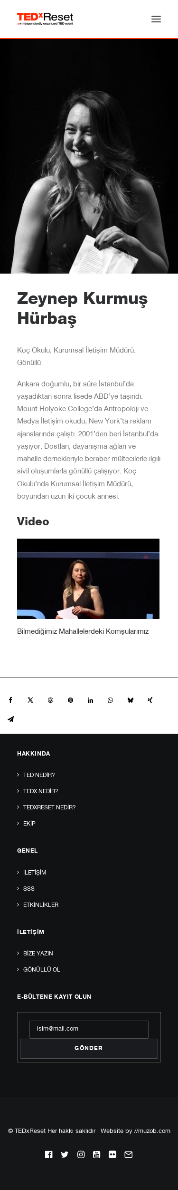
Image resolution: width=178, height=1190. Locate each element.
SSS (29, 889)
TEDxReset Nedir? (49, 808)
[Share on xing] (150, 700)
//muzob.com (152, 1132)
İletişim (34, 873)
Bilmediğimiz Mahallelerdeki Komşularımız (83, 632)
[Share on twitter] (30, 700)
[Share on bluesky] (130, 700)
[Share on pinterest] (70, 700)
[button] (156, 19)
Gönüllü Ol (41, 970)
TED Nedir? (39, 775)
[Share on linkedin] (90, 700)
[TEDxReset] (45, 19)
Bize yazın (38, 954)
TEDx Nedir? (40, 792)
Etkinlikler (40, 905)
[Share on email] (10, 719)
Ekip (29, 824)
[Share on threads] (50, 700)
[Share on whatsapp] (110, 700)
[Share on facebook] (10, 700)
